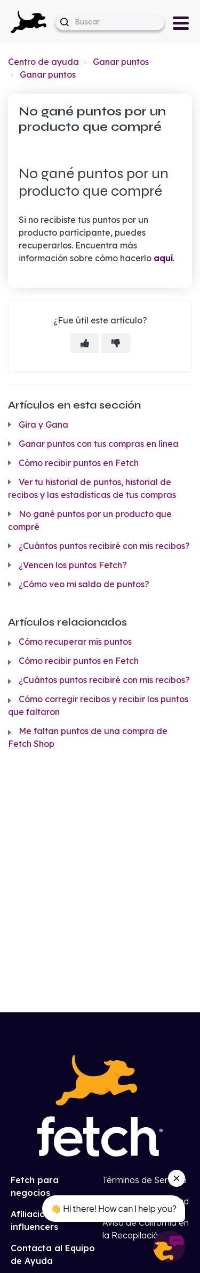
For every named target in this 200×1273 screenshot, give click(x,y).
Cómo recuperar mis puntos (75, 641)
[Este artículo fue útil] (84, 343)
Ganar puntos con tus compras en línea (99, 443)
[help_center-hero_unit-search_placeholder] (110, 22)
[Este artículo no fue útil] (115, 343)
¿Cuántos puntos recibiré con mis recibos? (104, 545)
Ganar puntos (121, 61)
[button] (28, 22)
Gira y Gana (43, 424)
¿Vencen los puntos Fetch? (73, 565)
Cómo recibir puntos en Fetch (79, 462)
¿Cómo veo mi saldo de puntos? (84, 584)
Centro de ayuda (43, 61)
